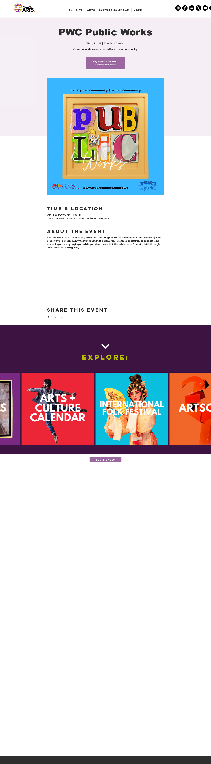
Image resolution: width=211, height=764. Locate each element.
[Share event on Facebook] (48, 317)
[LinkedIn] (191, 8)
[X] (198, 8)
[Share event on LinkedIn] (62, 317)
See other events (105, 64)
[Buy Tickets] (105, 459)
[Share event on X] (55, 317)
